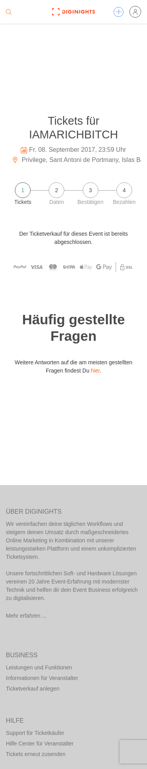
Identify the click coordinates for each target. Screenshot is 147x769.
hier (95, 370)
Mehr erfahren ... (26, 616)
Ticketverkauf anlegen (32, 688)
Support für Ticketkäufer (35, 733)
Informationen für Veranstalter (42, 678)
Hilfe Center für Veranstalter (40, 743)
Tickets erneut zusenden (35, 754)
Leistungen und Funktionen (39, 667)
